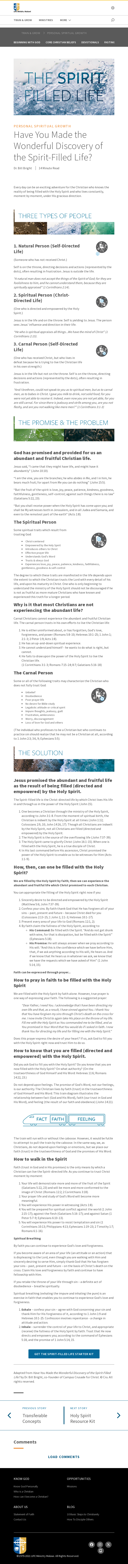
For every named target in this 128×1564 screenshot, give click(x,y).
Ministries (46, 20)
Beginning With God (27, 42)
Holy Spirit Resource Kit (82, 1418)
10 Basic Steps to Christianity (83, 1514)
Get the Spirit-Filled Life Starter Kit (64, 1354)
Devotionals (90, 42)
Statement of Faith (24, 1514)
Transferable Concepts (35, 1418)
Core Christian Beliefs (61, 42)
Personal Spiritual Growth (67, 33)
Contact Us (20, 1519)
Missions (72, 1486)
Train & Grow (23, 20)
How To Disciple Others (80, 1519)
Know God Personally (26, 1486)
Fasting (109, 42)
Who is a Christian (23, 1491)
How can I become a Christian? (31, 1496)
